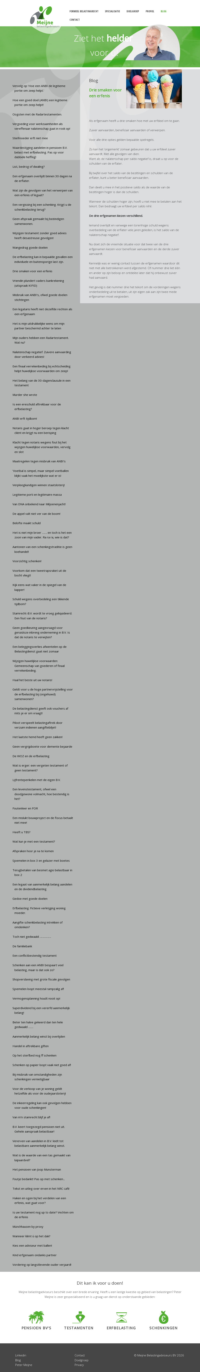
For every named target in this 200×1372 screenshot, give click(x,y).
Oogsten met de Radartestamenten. (37, 114)
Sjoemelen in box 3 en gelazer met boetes (41, 860)
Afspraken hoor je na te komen (33, 851)
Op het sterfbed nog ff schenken (34, 1055)
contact (75, 19)
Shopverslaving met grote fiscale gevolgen (41, 979)
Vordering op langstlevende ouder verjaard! (41, 1265)
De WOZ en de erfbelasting (30, 756)
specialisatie (112, 11)
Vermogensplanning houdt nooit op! (36, 998)
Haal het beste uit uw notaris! (32, 680)
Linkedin (20, 1355)
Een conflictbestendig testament (34, 955)
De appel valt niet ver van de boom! (36, 514)
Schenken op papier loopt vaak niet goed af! (41, 1065)
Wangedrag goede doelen (30, 247)
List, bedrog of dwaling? (28, 166)
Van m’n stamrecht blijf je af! (31, 1117)
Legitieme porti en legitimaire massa (37, 494)
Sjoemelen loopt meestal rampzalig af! (38, 989)
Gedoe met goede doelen (29, 898)
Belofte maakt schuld (26, 523)
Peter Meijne (23, 1365)
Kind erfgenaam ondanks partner (34, 1255)
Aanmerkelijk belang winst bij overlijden (38, 1036)
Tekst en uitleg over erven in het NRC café (41, 1188)
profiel (150, 11)
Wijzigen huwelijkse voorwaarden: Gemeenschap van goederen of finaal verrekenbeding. (38, 665)
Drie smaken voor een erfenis (32, 271)
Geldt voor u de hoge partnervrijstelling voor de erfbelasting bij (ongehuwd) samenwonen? (42, 694)
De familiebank (22, 946)
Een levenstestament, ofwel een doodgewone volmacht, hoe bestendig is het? (41, 794)
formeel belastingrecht (84, 11)
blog (163, 11)
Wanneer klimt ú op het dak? (31, 1236)
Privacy (79, 1365)
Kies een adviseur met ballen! (32, 1245)
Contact (80, 1355)
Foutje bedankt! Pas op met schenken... (38, 1179)
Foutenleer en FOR (25, 808)
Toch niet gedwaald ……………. (31, 937)
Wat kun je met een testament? (33, 841)
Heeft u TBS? (21, 832)
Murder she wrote (24, 395)
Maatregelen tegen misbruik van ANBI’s (39, 461)
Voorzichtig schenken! (26, 561)
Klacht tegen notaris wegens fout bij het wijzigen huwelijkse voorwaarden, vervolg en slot (41, 447)
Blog (18, 1360)
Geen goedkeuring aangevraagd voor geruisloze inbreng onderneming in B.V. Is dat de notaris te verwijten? (41, 632)
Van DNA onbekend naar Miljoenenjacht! (39, 504)
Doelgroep (81, 1360)
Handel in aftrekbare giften (30, 1046)
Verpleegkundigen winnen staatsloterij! (38, 485)
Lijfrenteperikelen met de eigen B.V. (36, 780)
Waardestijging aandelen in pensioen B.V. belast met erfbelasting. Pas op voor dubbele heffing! (39, 152)
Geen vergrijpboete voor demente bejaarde (42, 746)
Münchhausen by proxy (27, 1226)
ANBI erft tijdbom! (24, 418)
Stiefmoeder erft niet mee (30, 138)
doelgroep (133, 11)
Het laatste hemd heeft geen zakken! (37, 737)
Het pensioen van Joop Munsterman (36, 1169)
